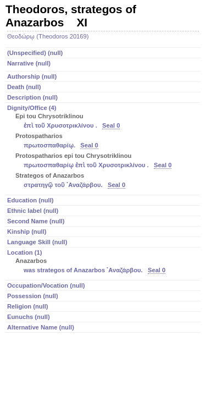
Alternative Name (40, 327)
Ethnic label (32, 210)
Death (24, 87)
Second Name (35, 221)
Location (104, 262)
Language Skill (37, 242)
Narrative (29, 63)
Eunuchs (28, 317)
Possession (32, 296)
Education (30, 200)
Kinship (26, 231)
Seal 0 (111, 125)
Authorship (32, 76)
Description (32, 97)
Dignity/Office (104, 147)
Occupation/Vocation (46, 285)
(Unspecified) (35, 53)
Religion (27, 306)
